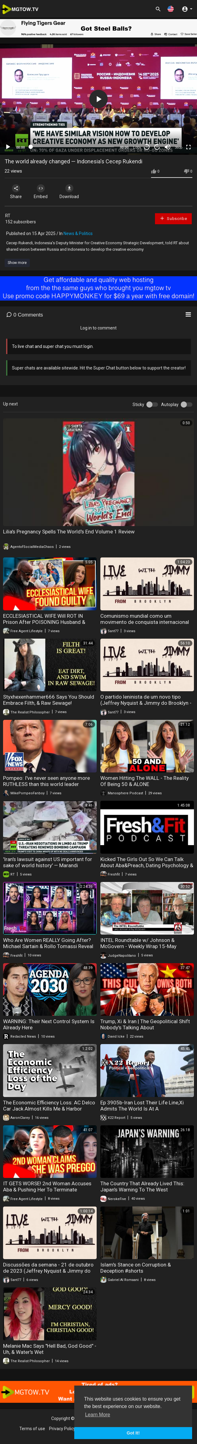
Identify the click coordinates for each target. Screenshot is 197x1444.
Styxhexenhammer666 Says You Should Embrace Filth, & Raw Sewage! (48, 700)
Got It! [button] (133, 1432)
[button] (170, 9)
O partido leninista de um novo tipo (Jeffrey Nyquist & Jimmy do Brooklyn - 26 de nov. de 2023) (145, 703)
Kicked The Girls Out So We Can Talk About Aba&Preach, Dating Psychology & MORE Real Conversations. (146, 865)
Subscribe (173, 218)
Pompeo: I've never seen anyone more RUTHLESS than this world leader (46, 781)
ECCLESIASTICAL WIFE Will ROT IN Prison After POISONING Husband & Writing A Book (44, 622)
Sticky (138, 404)
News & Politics (78, 233)
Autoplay (170, 404)
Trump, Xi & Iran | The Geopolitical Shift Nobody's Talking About (145, 1024)
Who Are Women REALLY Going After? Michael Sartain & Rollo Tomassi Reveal (48, 943)
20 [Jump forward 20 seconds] (157, 147)
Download (69, 191)
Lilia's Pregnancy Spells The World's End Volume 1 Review (69, 532)
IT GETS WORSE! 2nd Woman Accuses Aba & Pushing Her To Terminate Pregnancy (47, 1189)
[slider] (72, 146)
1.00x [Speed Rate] (137, 147)
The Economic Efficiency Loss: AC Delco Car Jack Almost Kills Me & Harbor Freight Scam (49, 1108)
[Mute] (167, 147)
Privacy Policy (62, 1428)
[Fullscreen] (188, 147)
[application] (98, 99)
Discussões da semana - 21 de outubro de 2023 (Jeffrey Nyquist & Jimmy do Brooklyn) (48, 1271)
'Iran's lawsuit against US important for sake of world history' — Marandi (47, 862)
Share (16, 191)
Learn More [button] (97, 1414)
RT (7, 215)
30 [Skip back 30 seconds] (146, 147)
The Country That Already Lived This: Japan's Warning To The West (142, 1186)
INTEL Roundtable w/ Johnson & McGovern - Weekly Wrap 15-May (138, 943)
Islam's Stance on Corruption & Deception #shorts (135, 1268)
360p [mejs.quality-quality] (178, 147)
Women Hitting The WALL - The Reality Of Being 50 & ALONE (144, 781)
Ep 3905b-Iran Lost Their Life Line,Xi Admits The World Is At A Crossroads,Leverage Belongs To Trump (146, 1108)
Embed (41, 191)
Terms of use (32, 1428)
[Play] (8, 147)
